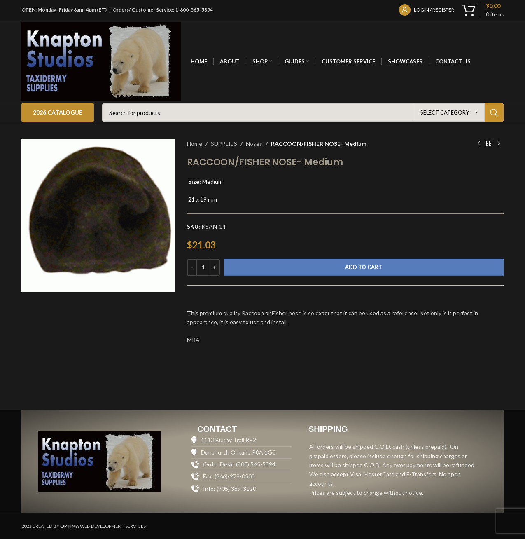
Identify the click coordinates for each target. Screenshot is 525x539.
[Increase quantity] (215, 267)
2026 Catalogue (57, 112)
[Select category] (449, 112)
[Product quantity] (203, 267)
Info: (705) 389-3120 (229, 488)
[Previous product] (479, 144)
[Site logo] (101, 60)
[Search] (303, 112)
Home (194, 143)
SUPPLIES (224, 143)
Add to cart (363, 267)
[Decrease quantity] (192, 267)
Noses (254, 143)
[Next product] (499, 144)
